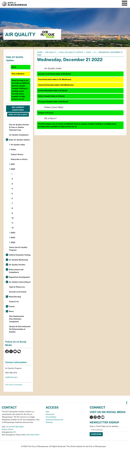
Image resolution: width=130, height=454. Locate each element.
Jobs (47, 412)
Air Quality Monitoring (18, 260)
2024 (13, 238)
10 (12, 218)
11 (12, 223)
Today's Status (17, 154)
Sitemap (49, 422)
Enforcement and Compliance (16, 271)
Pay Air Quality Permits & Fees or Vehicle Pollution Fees (19, 127)
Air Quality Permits (17, 265)
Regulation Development (19, 277)
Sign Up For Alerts (18, 114)
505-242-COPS (32, 435)
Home (39, 52)
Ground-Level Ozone (17, 292)
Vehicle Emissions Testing (19, 255)
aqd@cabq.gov (11, 377)
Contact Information (16, 362)
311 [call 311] (7, 427)
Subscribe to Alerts (19, 159)
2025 (13, 242)
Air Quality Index (18, 145)
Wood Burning (15, 297)
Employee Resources (54, 420)
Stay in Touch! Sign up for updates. (104, 426)
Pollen (13, 149)
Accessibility (51, 417)
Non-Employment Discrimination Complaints (16, 319)
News (11, 311)
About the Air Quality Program (18, 248)
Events (12, 306)
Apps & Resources (17, 287)
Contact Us (14, 302)
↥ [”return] (126, 403)
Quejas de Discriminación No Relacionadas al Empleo (19, 329)
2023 (13, 233)
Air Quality (50, 52)
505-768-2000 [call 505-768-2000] (17, 427)
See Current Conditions (18, 108)
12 (95, 52)
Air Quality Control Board (20, 282)
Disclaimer (50, 414)
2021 (13, 164)
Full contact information (13, 385)
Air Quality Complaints (18, 135)
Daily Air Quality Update (71, 52)
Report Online (7, 429)
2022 (88, 52)
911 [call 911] (14, 432)
